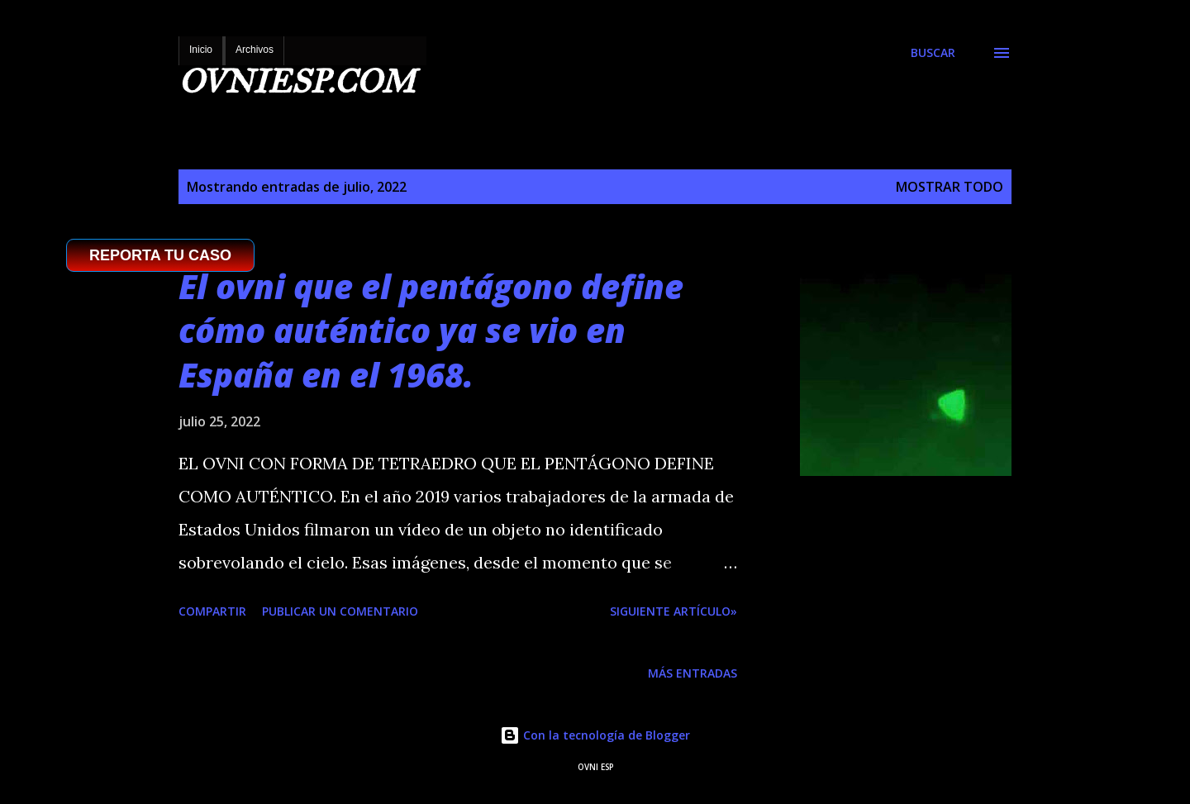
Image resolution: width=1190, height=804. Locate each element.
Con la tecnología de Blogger (595, 735)
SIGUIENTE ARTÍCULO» (673, 611)
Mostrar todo (949, 187)
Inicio (200, 49)
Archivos (255, 49)
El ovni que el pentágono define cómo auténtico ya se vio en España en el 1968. (430, 330)
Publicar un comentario (340, 611)
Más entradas (692, 673)
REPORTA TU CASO (160, 255)
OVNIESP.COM (296, 81)
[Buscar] (933, 52)
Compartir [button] (212, 611)
